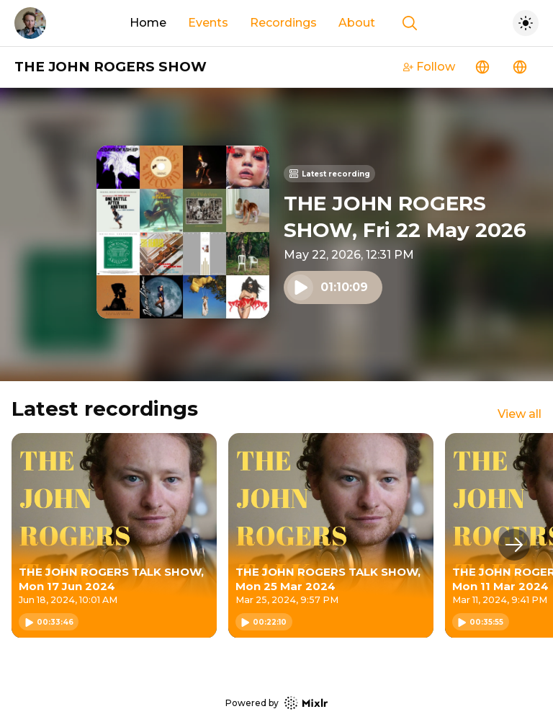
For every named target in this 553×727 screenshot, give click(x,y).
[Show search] (410, 23)
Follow (429, 66)
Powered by (276, 703)
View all (519, 414)
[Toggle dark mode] (526, 23)
